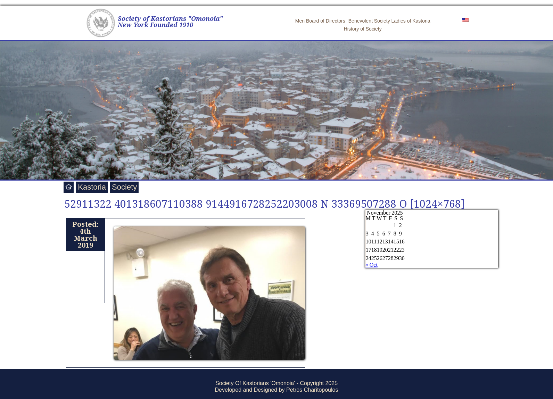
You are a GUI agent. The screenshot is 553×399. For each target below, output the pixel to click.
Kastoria (92, 187)
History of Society (363, 29)
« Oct (371, 265)
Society (124, 187)
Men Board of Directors (320, 21)
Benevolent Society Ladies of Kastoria (389, 21)
